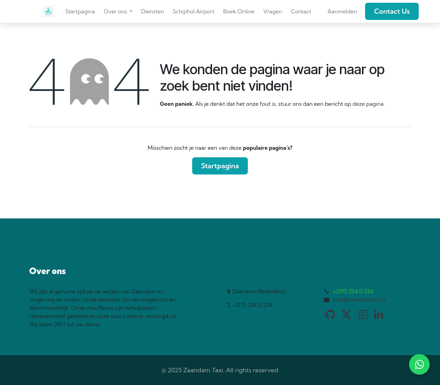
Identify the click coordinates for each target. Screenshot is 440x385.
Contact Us (392, 11)
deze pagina (367, 103)
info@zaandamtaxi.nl (359, 299)
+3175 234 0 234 (353, 291)
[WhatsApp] (419, 364)
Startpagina (220, 165)
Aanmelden (342, 11)
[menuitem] (80, 11)
